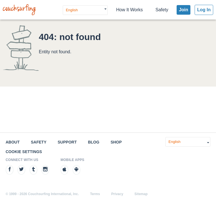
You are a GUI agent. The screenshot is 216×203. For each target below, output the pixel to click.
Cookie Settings (24, 151)
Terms (95, 194)
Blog (93, 142)
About (13, 142)
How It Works (129, 9)
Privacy (117, 194)
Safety (162, 9)
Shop (116, 142)
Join (183, 9)
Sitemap (141, 194)
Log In (204, 9)
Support (67, 142)
